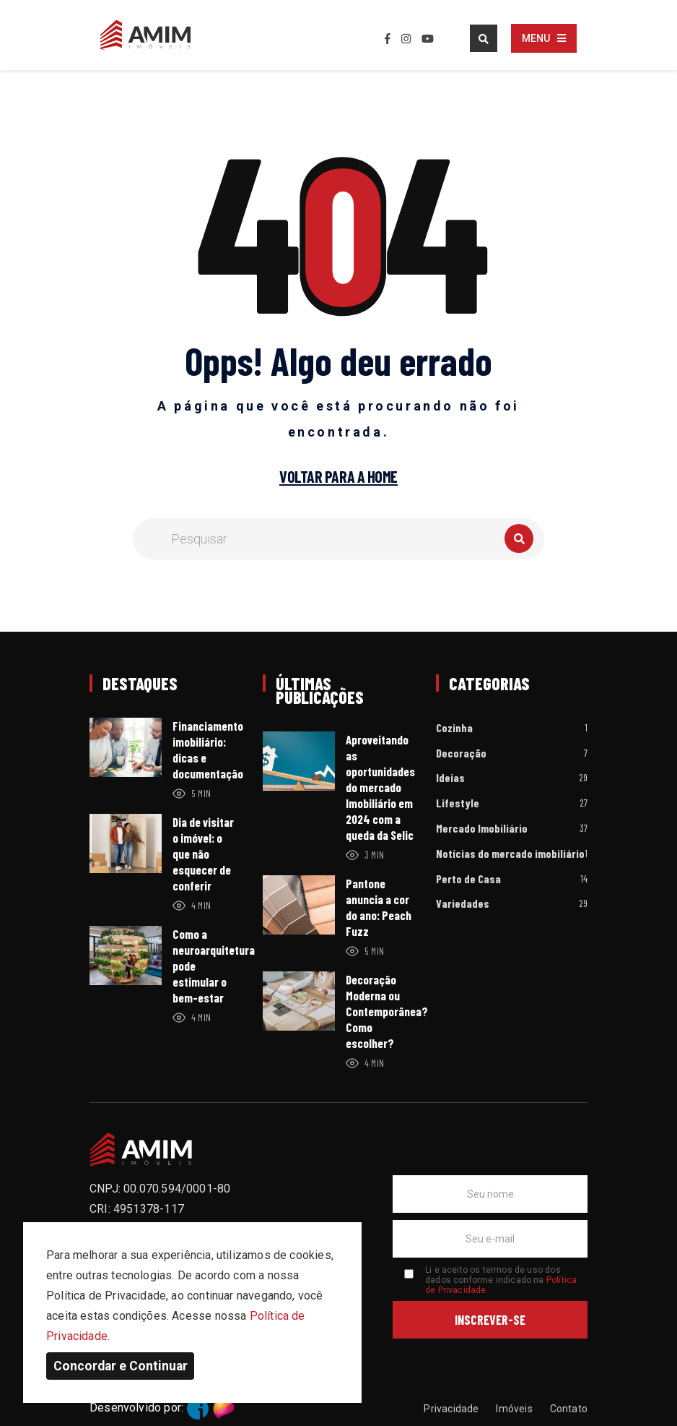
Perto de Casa (468, 879)
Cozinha (454, 728)
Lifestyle (457, 803)
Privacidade (451, 1408)
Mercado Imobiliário (482, 828)
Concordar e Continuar (120, 1366)
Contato (569, 1408)
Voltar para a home (338, 477)
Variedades (462, 904)
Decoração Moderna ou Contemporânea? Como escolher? (387, 1011)
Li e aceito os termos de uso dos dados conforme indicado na (501, 1280)
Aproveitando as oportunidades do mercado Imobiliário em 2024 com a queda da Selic (380, 787)
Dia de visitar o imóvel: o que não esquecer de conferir (203, 854)
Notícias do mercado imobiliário (510, 854)
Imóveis (514, 1408)
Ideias (450, 778)
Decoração (461, 753)
